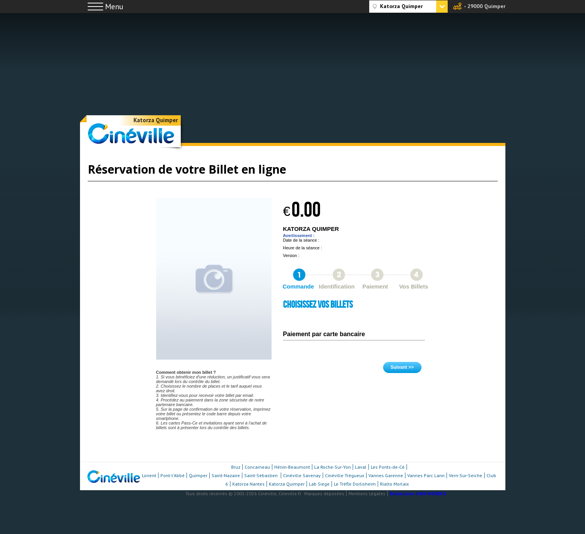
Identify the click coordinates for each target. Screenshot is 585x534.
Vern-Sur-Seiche (465, 475)
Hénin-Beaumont (292, 467)
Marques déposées (324, 493)
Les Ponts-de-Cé (388, 467)
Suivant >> (402, 367)
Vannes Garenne (385, 475)
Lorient (149, 475)
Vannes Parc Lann (426, 475)
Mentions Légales (366, 493)
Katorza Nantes (248, 484)
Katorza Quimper (155, 120)
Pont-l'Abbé (172, 475)
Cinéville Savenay (302, 475)
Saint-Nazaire (226, 475)
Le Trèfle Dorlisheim (355, 484)
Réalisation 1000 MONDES (418, 493)
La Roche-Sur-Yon (332, 467)
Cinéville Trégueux (344, 475)
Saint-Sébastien (261, 475)
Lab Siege (319, 484)
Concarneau (257, 467)
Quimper (198, 475)
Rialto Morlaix (394, 484)
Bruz (235, 467)
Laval (361, 467)
